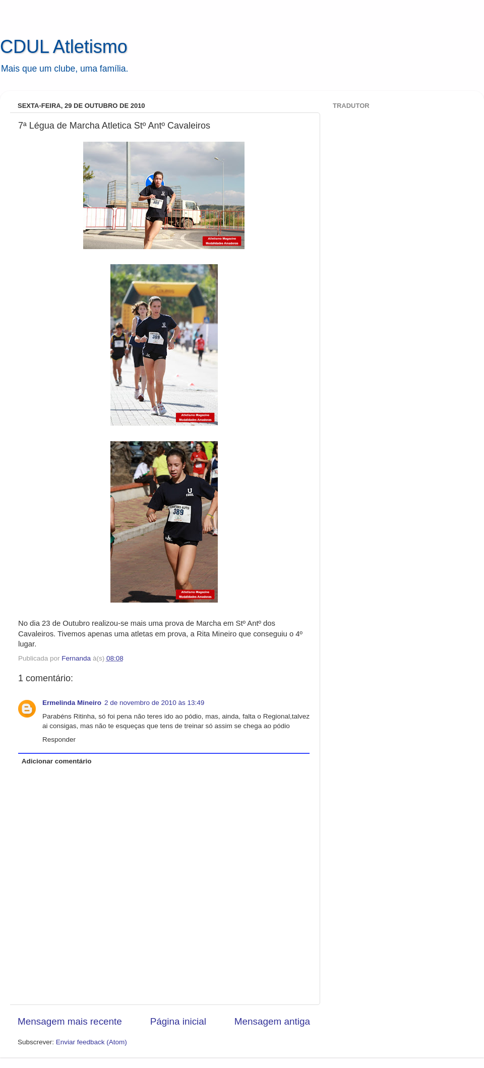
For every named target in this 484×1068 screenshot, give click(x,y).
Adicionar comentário (57, 761)
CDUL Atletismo (64, 46)
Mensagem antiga (272, 1021)
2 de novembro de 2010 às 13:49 (154, 702)
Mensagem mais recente (70, 1021)
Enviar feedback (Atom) (91, 1042)
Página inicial (178, 1021)
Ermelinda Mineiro (71, 702)
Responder (59, 739)
